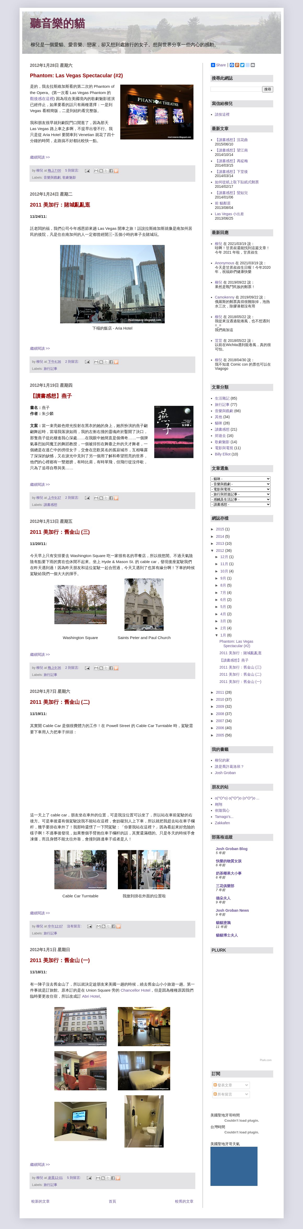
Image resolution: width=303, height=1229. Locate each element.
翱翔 (218, 804)
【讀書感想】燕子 (51, 396)
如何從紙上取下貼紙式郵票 (237, 182)
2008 (220, 714)
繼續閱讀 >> (40, 157)
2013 (220, 543)
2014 (220, 536)
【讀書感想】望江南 (231, 150)
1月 (223, 635)
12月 (224, 557)
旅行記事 (50, 369)
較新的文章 (40, 1201)
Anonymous (224, 263)
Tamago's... (224, 817)
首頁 (112, 1201)
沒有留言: (74, 926)
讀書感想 (50, 505)
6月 (223, 600)
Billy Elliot (223, 454)
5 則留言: (72, 170)
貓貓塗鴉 (223, 923)
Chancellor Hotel (135, 990)
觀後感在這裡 (42, 98)
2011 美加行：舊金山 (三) (60, 532)
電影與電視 (224, 448)
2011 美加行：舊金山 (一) (60, 960)
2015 (220, 529)
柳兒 (218, 244)
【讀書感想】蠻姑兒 (231, 193)
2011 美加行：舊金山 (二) (60, 702)
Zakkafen (222, 823)
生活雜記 (222, 398)
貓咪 (218, 423)
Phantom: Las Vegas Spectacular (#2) (76, 75)
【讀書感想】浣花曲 (231, 140)
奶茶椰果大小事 (229, 873)
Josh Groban (225, 773)
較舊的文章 (184, 1201)
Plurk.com (265, 1060)
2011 (220, 692)
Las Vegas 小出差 (229, 214)
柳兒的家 (222, 760)
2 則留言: (72, 362)
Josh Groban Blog (232, 849)
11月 (224, 564)
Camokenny (225, 297)
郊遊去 (220, 436)
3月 (223, 621)
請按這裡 (222, 114)
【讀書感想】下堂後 (231, 171)
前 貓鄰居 (223, 203)
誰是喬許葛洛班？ (229, 766)
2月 (223, 628)
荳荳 (218, 340)
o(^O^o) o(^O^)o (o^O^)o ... (237, 798)
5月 (223, 607)
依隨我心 (222, 810)
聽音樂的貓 (57, 23)
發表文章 (223, 1085)
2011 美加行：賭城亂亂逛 (60, 205)
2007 (220, 721)
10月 (224, 571)
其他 (218, 417)
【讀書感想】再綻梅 (231, 161)
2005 (220, 735)
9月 (223, 578)
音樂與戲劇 (52, 177)
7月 (223, 592)
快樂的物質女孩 (229, 861)
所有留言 (223, 1094)
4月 (223, 614)
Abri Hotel (91, 996)
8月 (223, 585)
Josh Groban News (232, 910)
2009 (220, 706)
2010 (220, 699)
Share (218, 65)
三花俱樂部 (225, 886)
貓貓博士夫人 (227, 935)
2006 (220, 728)
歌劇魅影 (69, 177)
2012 (220, 550)
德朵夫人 (223, 898)
